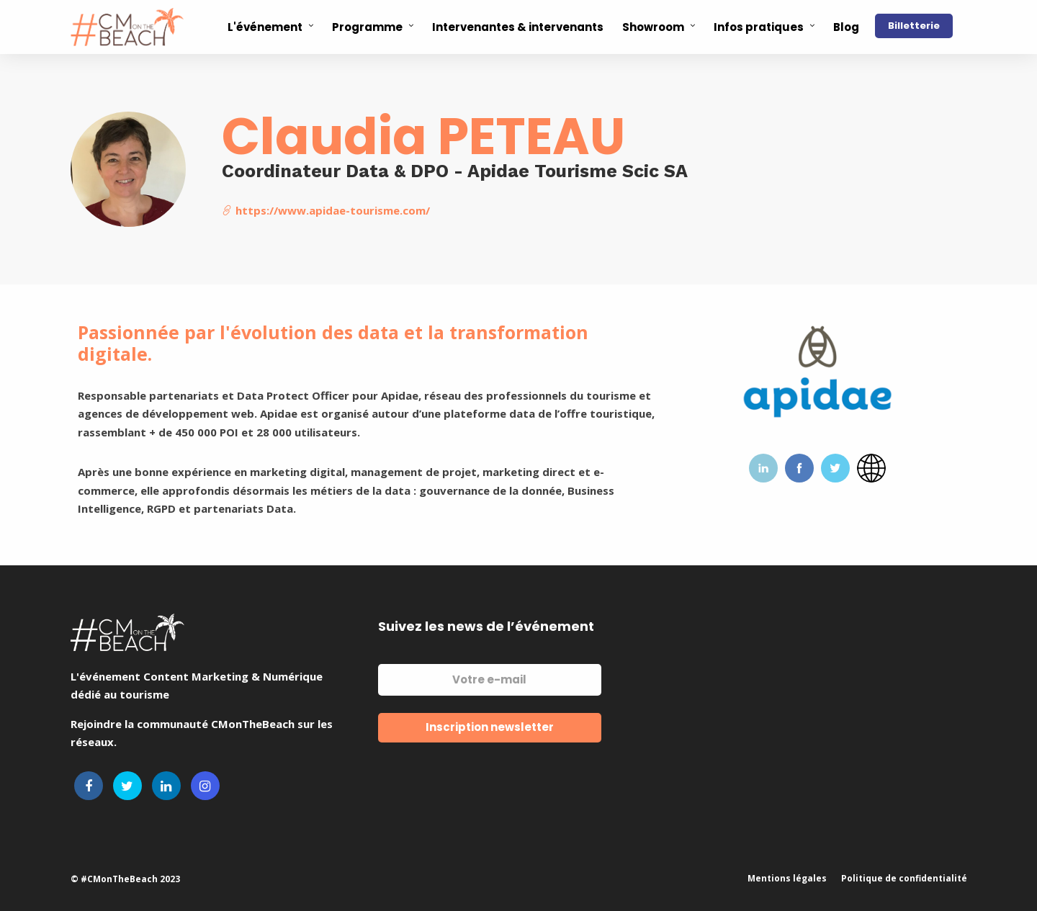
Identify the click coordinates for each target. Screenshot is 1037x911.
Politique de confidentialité (904, 878)
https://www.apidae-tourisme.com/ (326, 210)
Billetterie (914, 25)
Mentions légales (787, 878)
